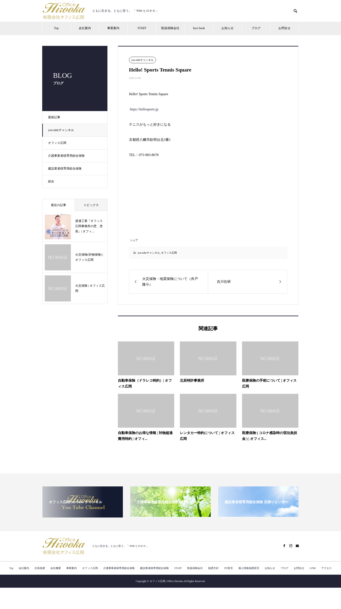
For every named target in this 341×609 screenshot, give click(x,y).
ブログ (256, 28)
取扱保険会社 (170, 28)
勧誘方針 (213, 568)
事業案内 (113, 28)
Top (56, 28)
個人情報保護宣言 (248, 568)
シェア (134, 240)
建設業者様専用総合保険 (65, 168)
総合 (52, 181)
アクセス (326, 568)
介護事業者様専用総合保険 (67, 155)
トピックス (91, 205)
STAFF (141, 28)
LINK (313, 568)
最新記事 (55, 117)
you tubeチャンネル (62, 130)
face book (199, 28)
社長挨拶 (40, 568)
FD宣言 (228, 568)
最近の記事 (58, 205)
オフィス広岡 (58, 143)
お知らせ (227, 28)
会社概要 (55, 568)
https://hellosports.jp (144, 109)
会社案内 (85, 28)
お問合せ (284, 28)
